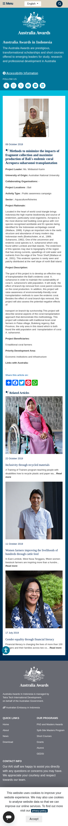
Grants (40, 742)
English (31, 3)
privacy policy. (39, 811)
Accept (34, 819)
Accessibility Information (20, 73)
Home (6, 724)
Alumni (40, 747)
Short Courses (44, 736)
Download (8, 742)
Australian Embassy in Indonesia (21, 707)
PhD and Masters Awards (50, 724)
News (6, 736)
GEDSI (40, 753)
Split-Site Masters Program (51, 730)
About (6, 730)
